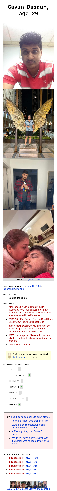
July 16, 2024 (34, 286)
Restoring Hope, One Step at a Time (30, 421)
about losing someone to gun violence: (28, 417)
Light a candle (20, 357)
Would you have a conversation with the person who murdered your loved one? (30, 441)
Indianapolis (9, 289)
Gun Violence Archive (20, 344)
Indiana (20, 289)
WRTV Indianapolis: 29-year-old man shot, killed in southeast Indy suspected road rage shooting (31, 338)
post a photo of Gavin (32, 279)
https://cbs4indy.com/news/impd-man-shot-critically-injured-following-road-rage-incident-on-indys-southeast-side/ (30, 329)
